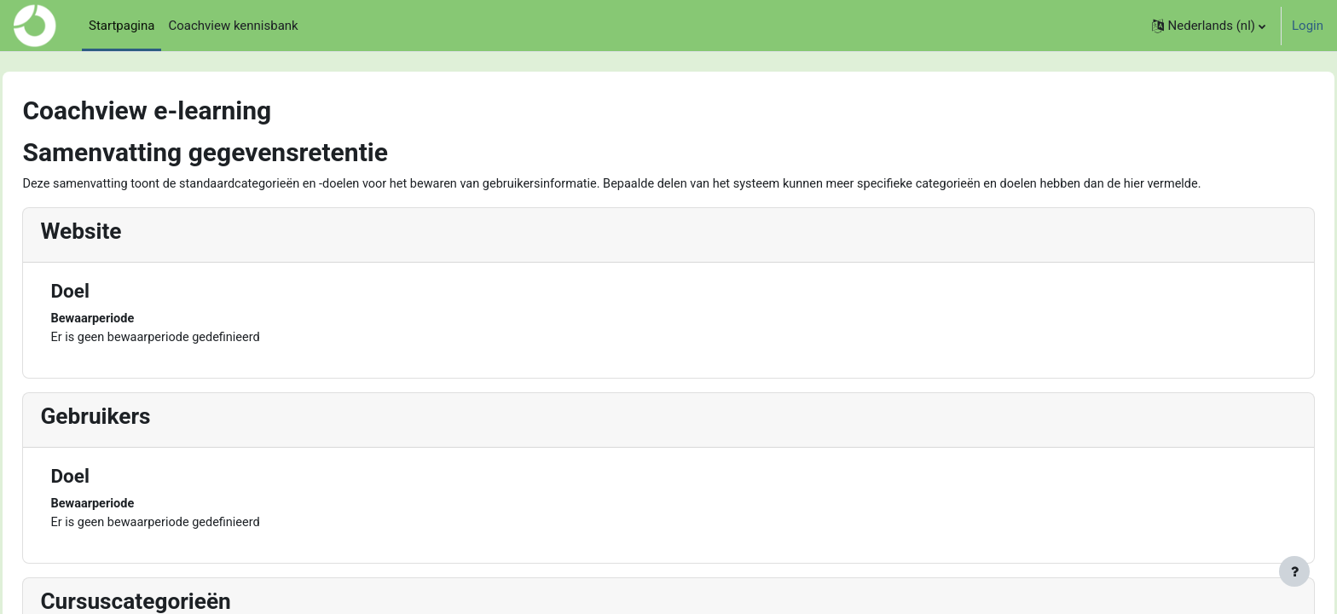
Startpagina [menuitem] (121, 25)
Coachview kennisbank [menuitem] (233, 25)
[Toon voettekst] (1294, 571)
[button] (1208, 25)
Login (1307, 25)
